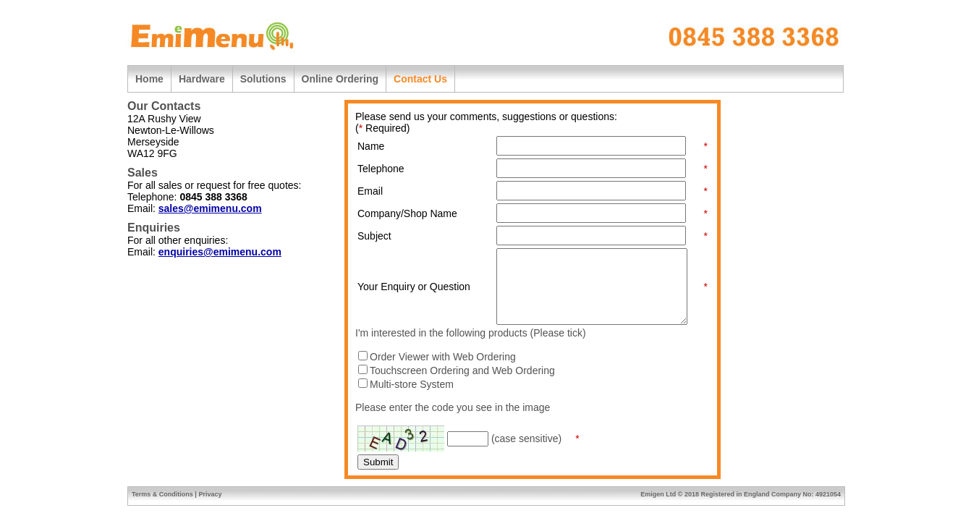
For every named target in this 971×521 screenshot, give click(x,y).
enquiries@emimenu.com (219, 252)
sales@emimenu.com (210, 208)
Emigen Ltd (658, 494)
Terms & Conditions (162, 494)
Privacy (209, 494)
